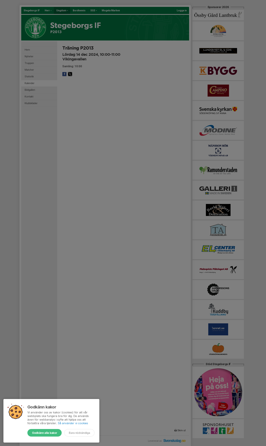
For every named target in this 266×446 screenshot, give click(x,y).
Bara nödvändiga (79, 433)
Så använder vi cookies (73, 423)
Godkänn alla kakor (44, 433)
